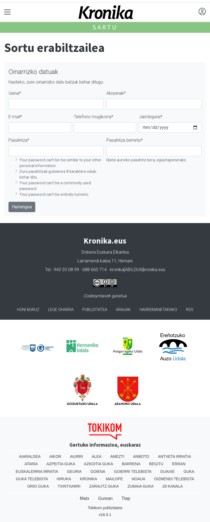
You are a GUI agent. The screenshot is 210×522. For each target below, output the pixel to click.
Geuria (74, 471)
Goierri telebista (132, 471)
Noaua (138, 479)
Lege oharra (61, 309)
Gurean (105, 498)
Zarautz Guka (104, 486)
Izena (14, 93)
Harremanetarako (158, 309)
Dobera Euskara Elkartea (105, 252)
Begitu (156, 464)
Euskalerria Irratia (37, 471)
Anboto (141, 456)
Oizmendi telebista (174, 479)
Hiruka (64, 479)
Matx (84, 498)
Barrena (131, 464)
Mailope (114, 479)
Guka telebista (32, 479)
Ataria (31, 464)
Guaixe (167, 471)
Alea (96, 456)
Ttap (125, 498)
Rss (189, 309)
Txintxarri (69, 486)
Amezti (117, 456)
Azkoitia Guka (98, 464)
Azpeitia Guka (60, 464)
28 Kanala (172, 486)
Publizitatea (94, 309)
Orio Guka (38, 486)
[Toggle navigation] (7, 12)
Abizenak (116, 93)
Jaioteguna (150, 116)
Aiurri (76, 456)
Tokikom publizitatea (105, 508)
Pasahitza (18, 140)
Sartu (105, 27)
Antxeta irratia (174, 456)
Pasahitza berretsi (124, 140)
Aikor (55, 456)
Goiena (97, 471)
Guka (188, 471)
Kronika (88, 479)
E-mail (15, 116)
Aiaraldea (30, 456)
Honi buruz (28, 309)
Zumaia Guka (140, 486)
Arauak (123, 309)
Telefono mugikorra (93, 116)
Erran (178, 464)
